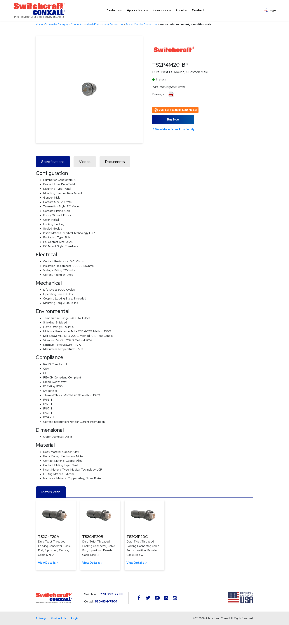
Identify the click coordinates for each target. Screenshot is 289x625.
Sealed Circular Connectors (141, 24)
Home (39, 24)
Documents (115, 161)
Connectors (78, 24)
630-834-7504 (106, 601)
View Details (47, 563)
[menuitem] (112, 10)
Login (75, 618)
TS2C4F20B (92, 536)
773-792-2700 (111, 594)
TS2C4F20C (137, 536)
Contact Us (58, 618)
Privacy (41, 618)
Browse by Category (57, 24)
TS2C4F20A (48, 536)
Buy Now (173, 119)
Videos (84, 161)
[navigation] (155, 10)
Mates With (50, 492)
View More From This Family (174, 129)
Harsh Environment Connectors (105, 24)
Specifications (53, 161)
